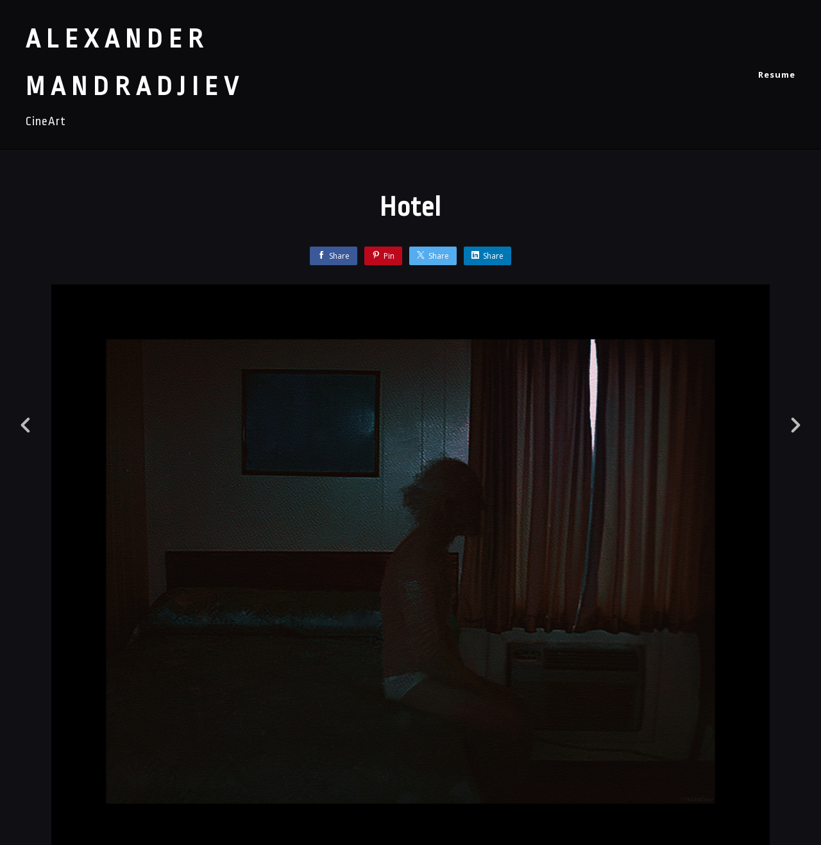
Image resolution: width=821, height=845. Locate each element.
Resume (776, 74)
